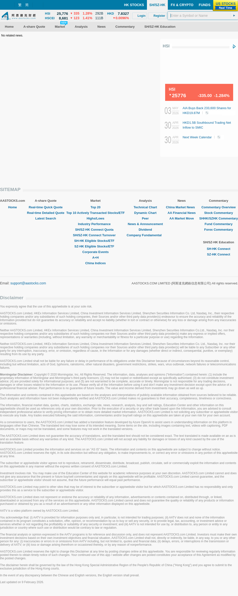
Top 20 (96, 207)
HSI (166, 46)
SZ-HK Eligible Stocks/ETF (95, 246)
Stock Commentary (218, 213)
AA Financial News (182, 213)
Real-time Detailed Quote (45, 213)
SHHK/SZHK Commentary (218, 218)
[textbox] (203, 15)
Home (12, 207)
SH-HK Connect (218, 249)
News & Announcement (145, 224)
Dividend (145, 229)
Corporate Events (95, 252)
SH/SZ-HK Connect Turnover (95, 235)
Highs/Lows (95, 218)
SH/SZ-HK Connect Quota (95, 229)
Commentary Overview (218, 207)
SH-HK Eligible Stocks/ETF (95, 241)
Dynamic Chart (145, 213)
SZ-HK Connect (218, 254)
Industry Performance (95, 224)
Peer (145, 218)
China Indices (95, 263)
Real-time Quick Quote (45, 207)
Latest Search (45, 218)
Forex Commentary (218, 229)
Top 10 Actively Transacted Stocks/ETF (95, 213)
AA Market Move (182, 218)
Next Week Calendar (203, 137)
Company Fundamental (145, 235)
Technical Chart (145, 207)
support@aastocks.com (28, 283)
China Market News (181, 207)
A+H (95, 257)
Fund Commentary (219, 224)
